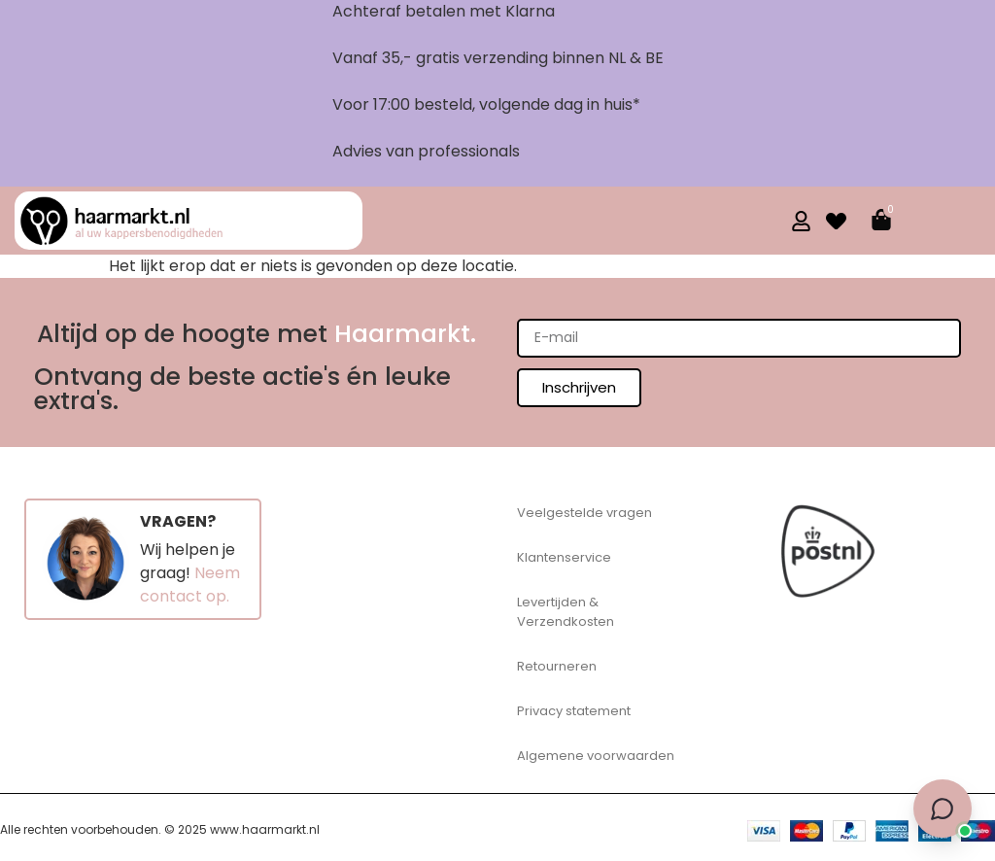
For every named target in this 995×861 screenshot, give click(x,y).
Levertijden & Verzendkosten (565, 612)
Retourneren (557, 666)
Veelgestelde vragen (584, 512)
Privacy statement (574, 711)
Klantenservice (564, 557)
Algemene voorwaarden (595, 755)
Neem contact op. (190, 584)
